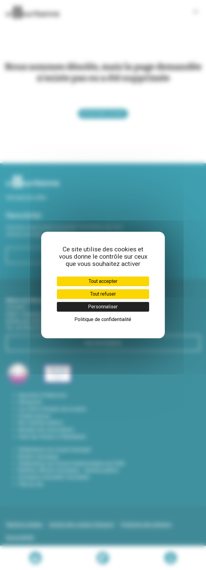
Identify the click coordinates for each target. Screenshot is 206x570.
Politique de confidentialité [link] (102, 319)
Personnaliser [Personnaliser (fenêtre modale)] (103, 307)
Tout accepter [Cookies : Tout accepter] (103, 281)
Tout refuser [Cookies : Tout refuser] (103, 294)
